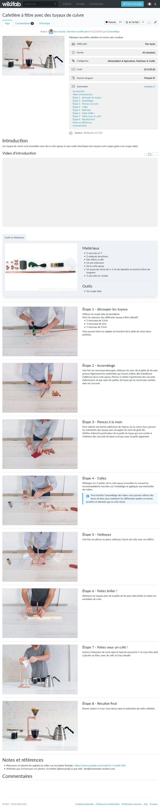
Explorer (67, 3)
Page (7, 23)
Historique (44, 23)
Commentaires (22, 23)
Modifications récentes (131, 804)
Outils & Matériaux (14, 237)
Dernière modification (78, 31)
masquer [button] (148, 86)
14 (120, 22)
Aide (146, 804)
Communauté (96, 3)
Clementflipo (113, 31)
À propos (154, 804)
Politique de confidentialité (107, 804)
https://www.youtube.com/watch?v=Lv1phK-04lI (100, 765)
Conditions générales (84, 804)
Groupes (80, 3)
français (149, 4)
